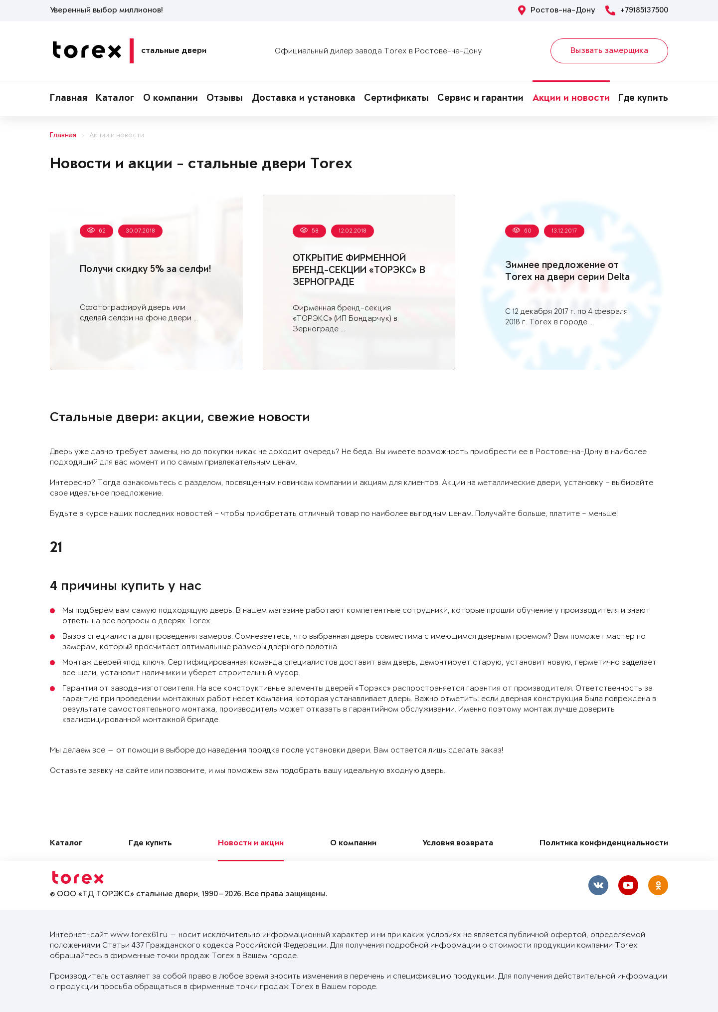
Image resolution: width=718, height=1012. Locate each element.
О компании (170, 99)
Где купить (643, 99)
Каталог (115, 99)
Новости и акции (251, 843)
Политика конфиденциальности (603, 843)
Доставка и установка (304, 99)
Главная (68, 99)
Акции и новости (571, 99)
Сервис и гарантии (480, 99)
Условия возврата (457, 843)
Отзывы (224, 99)
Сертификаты (396, 99)
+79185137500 (636, 10)
